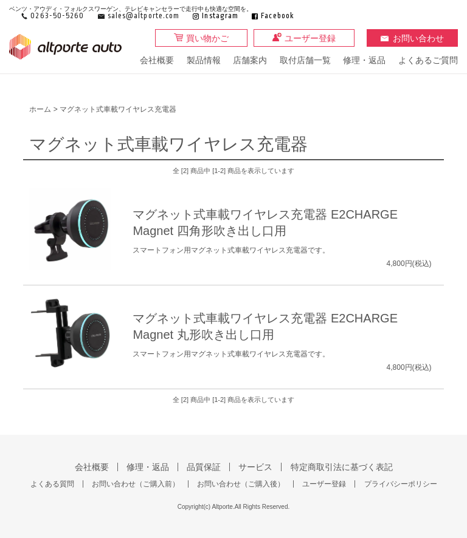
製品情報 (204, 60)
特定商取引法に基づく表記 (342, 467)
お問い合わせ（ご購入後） (241, 484)
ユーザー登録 (310, 38)
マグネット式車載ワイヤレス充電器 (118, 109)
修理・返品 (364, 60)
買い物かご (207, 38)
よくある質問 (52, 484)
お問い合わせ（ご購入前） (135, 484)
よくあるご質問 (428, 60)
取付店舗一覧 (305, 60)
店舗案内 (250, 60)
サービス (255, 467)
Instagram (220, 16)
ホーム (40, 109)
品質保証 (204, 467)
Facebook (277, 16)
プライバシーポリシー (400, 484)
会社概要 (157, 60)
